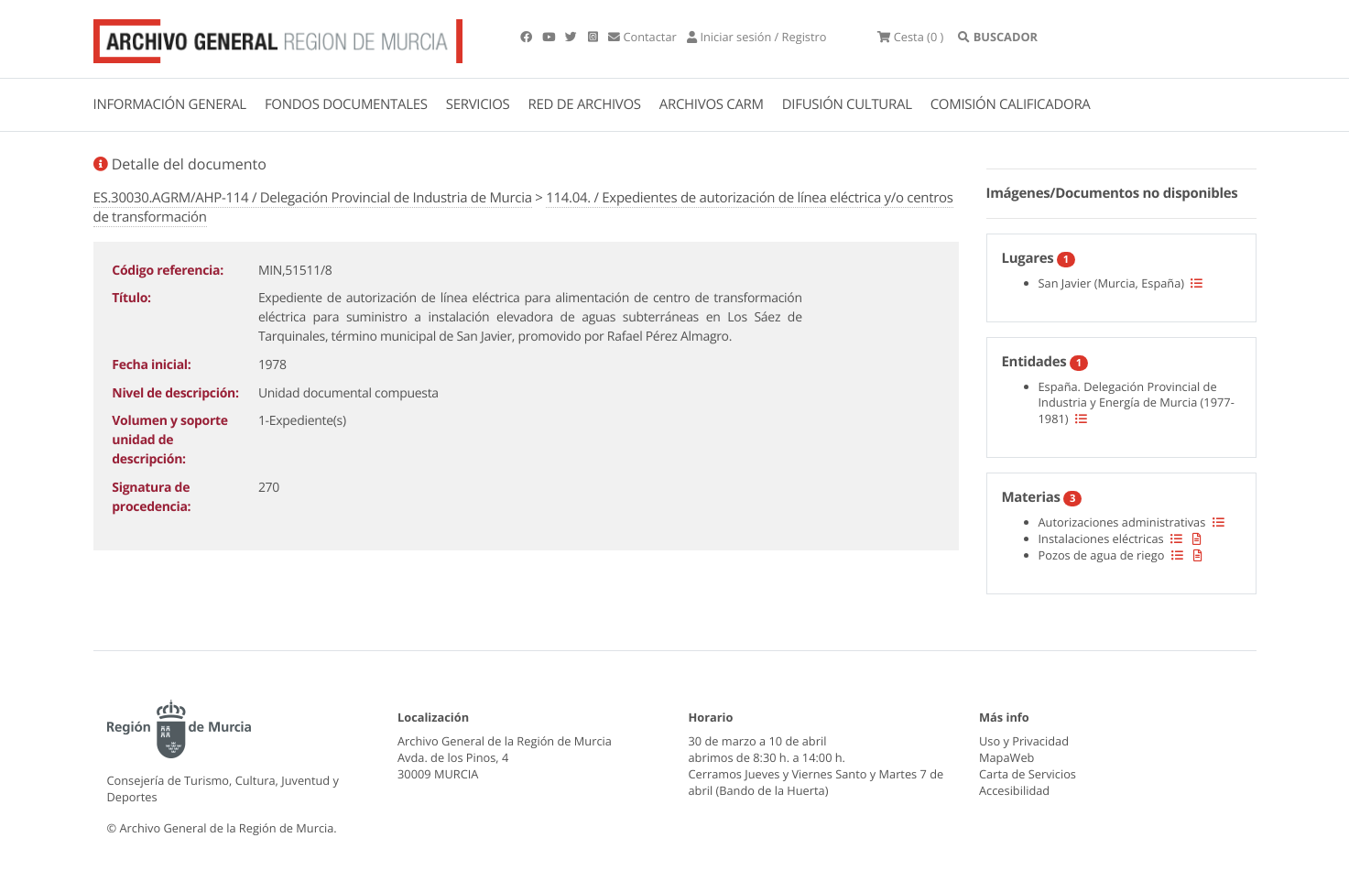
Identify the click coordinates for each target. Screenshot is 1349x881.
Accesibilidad (1014, 790)
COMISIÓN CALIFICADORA (1010, 104)
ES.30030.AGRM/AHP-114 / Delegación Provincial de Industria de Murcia (312, 198)
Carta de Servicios (1027, 774)
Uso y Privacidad (1024, 741)
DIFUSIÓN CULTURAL (847, 104)
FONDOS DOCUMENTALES (346, 104)
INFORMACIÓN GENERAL (169, 104)
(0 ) (910, 36)
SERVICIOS (478, 104)
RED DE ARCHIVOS (584, 104)
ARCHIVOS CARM (711, 104)
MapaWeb (1006, 757)
